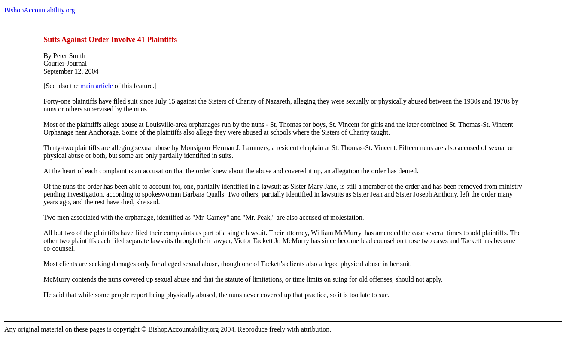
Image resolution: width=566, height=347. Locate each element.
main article (96, 85)
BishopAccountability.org (39, 10)
